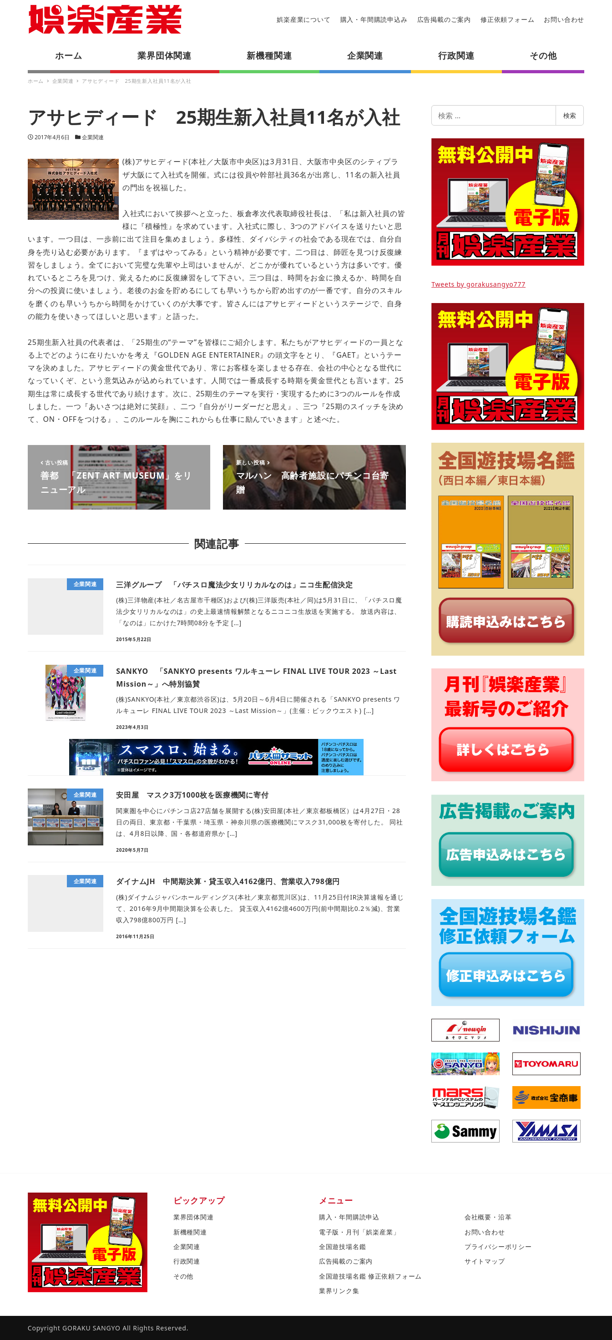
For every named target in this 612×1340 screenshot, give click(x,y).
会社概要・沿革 (488, 1217)
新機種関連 (190, 1232)
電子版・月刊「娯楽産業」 (359, 1232)
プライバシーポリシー (498, 1246)
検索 (569, 115)
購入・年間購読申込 (349, 1217)
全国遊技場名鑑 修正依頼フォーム (370, 1276)
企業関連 (93, 137)
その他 (183, 1276)
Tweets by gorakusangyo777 (478, 284)
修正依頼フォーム (507, 19)
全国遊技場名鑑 (342, 1246)
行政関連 (186, 1261)
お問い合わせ (564, 19)
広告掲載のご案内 (444, 19)
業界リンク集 (339, 1290)
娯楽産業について (303, 19)
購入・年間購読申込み (374, 19)
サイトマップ (485, 1261)
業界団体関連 (193, 1217)
